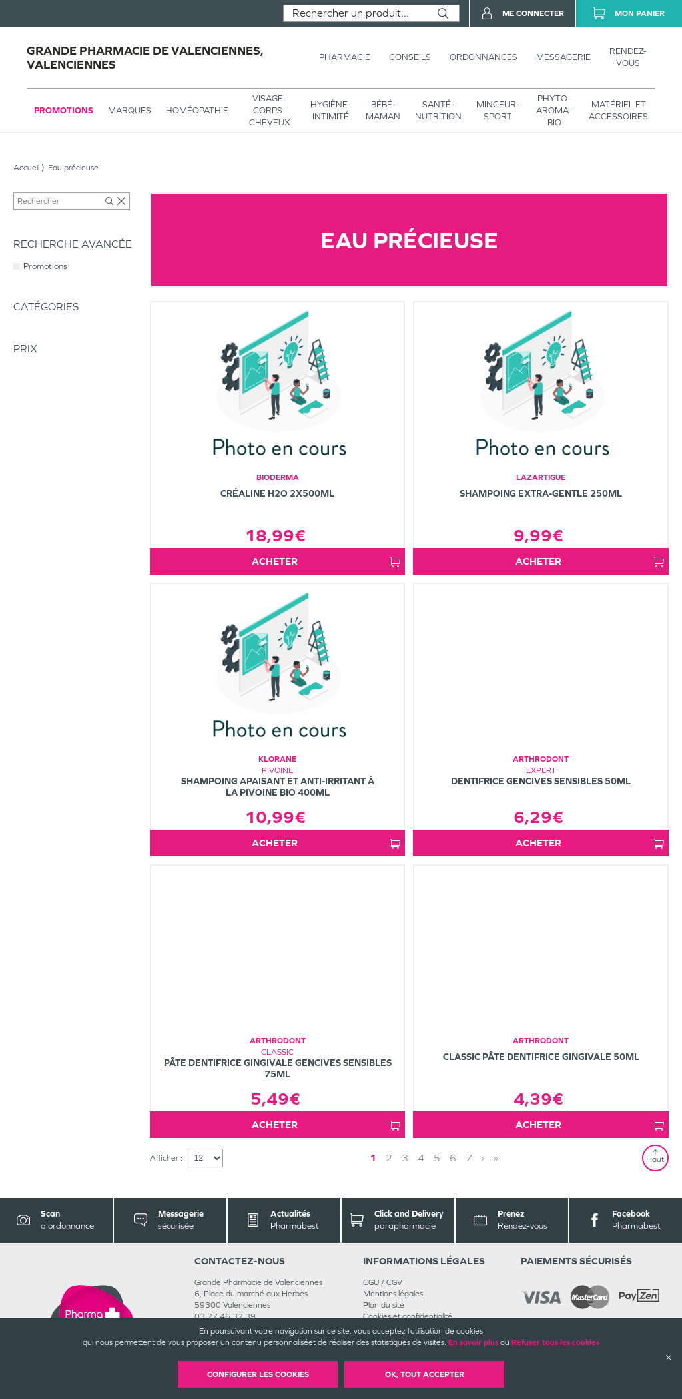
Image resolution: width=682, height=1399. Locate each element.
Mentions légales (393, 1293)
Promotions (63, 110)
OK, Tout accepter (424, 1374)
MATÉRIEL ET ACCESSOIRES (618, 110)
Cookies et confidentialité (407, 1316)
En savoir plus (473, 1342)
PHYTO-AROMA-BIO (554, 110)
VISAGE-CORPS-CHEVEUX (269, 110)
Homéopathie (197, 110)
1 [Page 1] (431, 1157)
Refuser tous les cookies (555, 1342)
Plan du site (383, 1305)
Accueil (26, 167)
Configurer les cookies (258, 1374)
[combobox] (355, 13)
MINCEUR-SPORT (497, 110)
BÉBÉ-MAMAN (383, 110)
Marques (129, 110)
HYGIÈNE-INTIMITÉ (330, 110)
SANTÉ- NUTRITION (438, 110)
